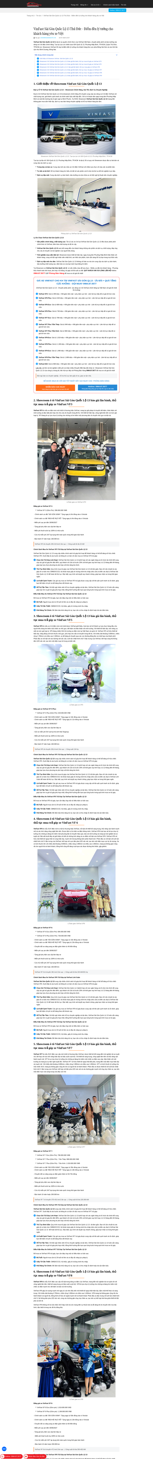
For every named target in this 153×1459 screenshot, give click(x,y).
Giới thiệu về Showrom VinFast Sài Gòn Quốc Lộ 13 (56, 58)
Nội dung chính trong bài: (44, 55)
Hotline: (117, 10)
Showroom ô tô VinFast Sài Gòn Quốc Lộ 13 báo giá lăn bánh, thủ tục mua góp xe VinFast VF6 (70, 67)
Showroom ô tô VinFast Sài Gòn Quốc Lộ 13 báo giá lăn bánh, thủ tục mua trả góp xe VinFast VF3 (70, 61)
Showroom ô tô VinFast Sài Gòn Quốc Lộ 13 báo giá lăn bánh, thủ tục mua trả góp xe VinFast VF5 (70, 64)
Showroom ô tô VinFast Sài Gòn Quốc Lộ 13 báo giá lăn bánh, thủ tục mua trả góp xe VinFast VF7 (71, 70)
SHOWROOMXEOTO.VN (48, 38)
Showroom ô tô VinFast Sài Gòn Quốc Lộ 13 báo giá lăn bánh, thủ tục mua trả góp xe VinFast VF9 (71, 75)
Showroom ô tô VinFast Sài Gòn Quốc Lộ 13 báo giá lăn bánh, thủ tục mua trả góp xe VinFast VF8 (71, 73)
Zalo (4, 1449)
